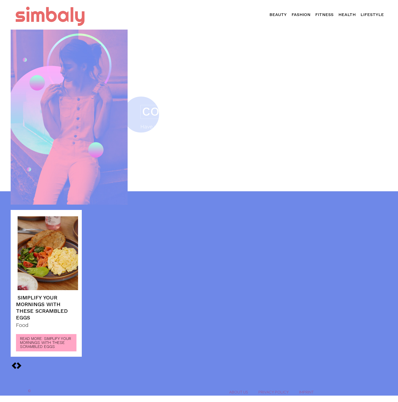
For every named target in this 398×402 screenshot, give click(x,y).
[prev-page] (19, 365)
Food (22, 325)
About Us (238, 392)
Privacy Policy (273, 392)
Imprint (306, 392)
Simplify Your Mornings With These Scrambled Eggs (42, 307)
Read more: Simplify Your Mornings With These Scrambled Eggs (45, 342)
